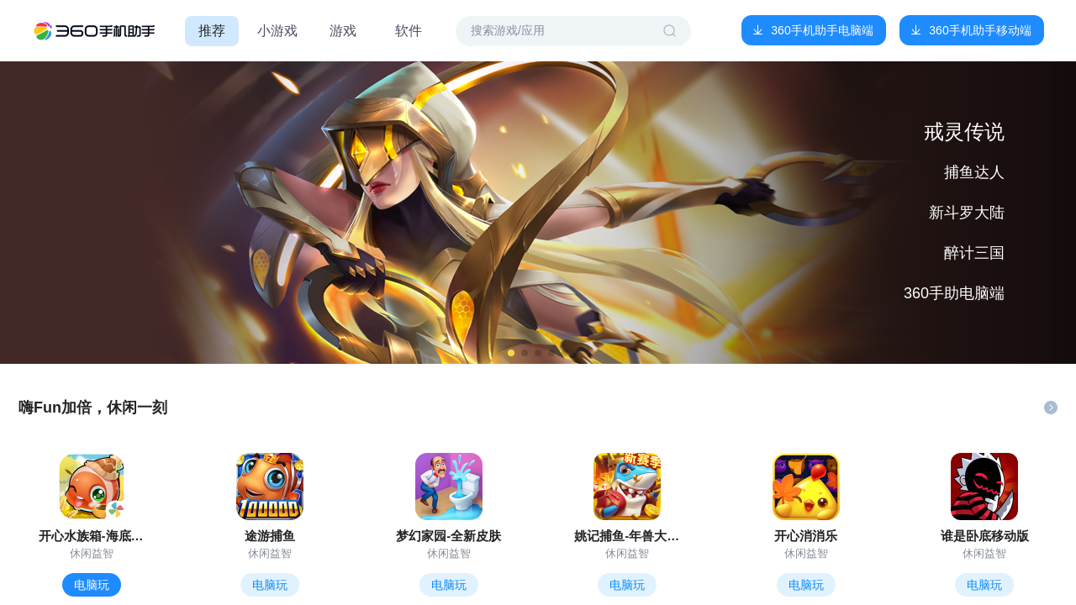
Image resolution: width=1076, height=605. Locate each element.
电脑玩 (91, 585)
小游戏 (277, 31)
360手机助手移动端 (980, 30)
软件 (408, 31)
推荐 (211, 31)
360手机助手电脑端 (822, 30)
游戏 (343, 31)
